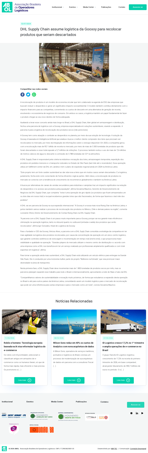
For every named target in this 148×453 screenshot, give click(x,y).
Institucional (56, 7)
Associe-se (137, 7)
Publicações (106, 7)
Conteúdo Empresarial (138, 449)
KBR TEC (114, 449)
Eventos (72, 7)
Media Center (88, 7)
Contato (121, 7)
